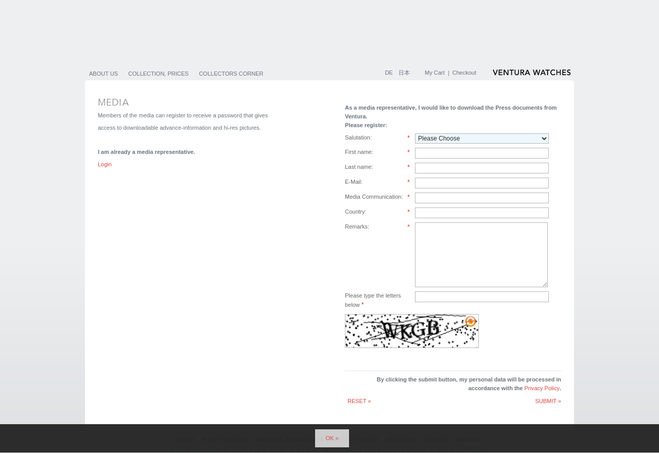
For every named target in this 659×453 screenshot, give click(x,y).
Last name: (377, 167)
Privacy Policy (541, 388)
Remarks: (377, 227)
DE (389, 72)
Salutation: (377, 138)
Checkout (464, 72)
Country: (377, 212)
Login (105, 164)
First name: (377, 153)
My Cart (435, 72)
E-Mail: (377, 182)
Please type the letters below (373, 300)
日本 (404, 72)
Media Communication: (377, 197)
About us (103, 74)
